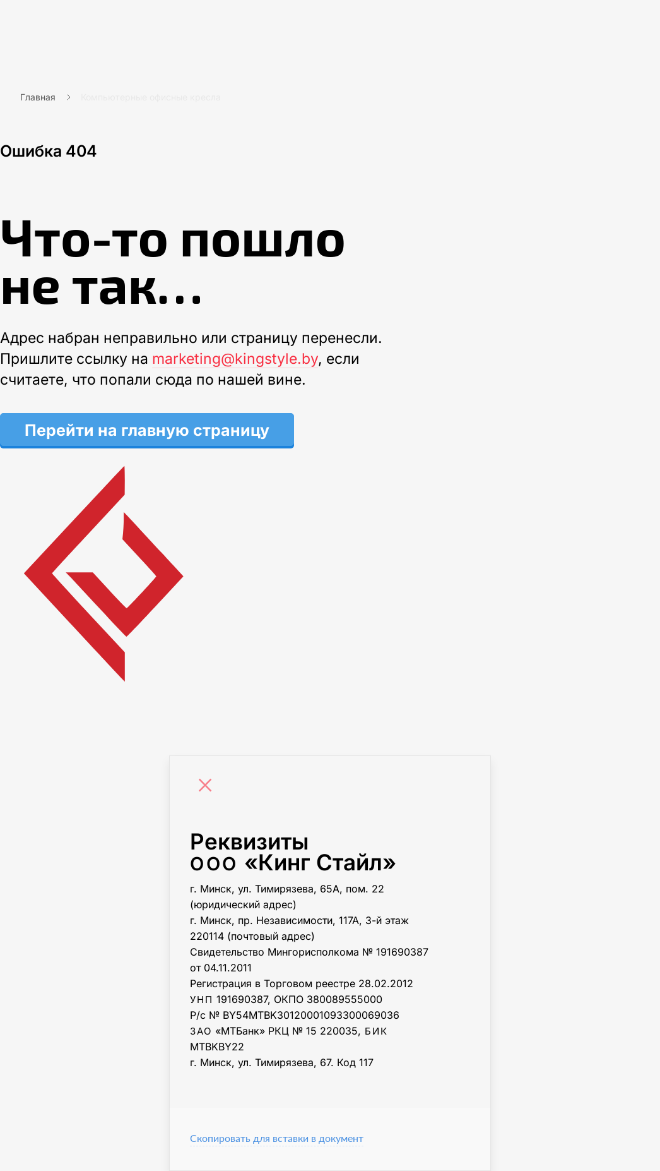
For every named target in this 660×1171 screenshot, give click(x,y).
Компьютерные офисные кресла (151, 97)
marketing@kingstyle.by (235, 359)
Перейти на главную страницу (147, 430)
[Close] (208, 787)
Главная (38, 97)
